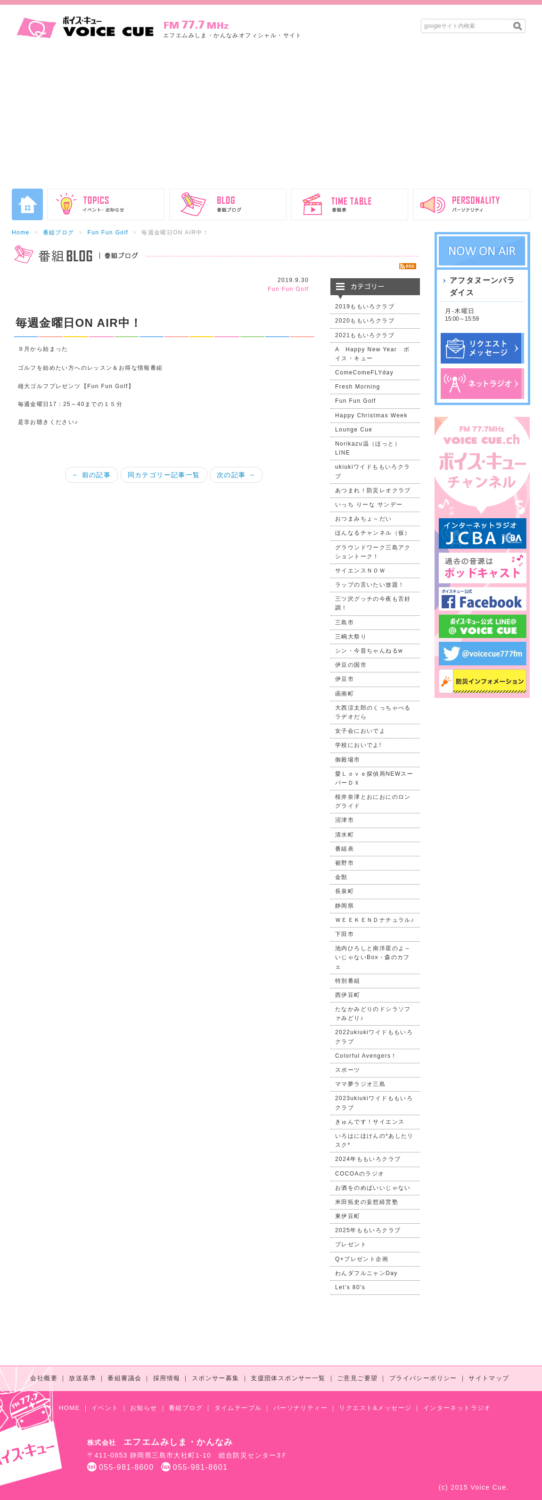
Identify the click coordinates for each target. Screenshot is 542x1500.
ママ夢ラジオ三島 (360, 1084)
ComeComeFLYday (364, 372)
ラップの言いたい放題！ (369, 584)
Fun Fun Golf (107, 232)
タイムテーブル (238, 1407)
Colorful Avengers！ (366, 1055)
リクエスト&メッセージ (375, 1407)
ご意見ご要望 (357, 1378)
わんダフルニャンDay (366, 1273)
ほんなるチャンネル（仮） (373, 533)
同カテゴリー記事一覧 (164, 475)
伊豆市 (344, 679)
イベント (105, 1407)
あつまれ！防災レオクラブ (373, 490)
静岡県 (344, 906)
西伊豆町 (348, 995)
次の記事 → (236, 475)
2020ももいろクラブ (364, 320)
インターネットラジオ (457, 1407)
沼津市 (344, 820)
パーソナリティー (300, 1407)
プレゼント (351, 1244)
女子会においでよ (360, 731)
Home (21, 232)
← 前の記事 (91, 475)
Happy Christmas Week (371, 415)
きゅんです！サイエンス (369, 1122)
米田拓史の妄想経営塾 (366, 1202)
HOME (69, 1407)
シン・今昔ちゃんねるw (369, 650)
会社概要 (43, 1378)
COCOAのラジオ (360, 1173)
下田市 (344, 934)
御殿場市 (348, 759)
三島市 (344, 622)
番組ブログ (58, 232)
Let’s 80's (350, 1287)
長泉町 (344, 891)
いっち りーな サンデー (368, 504)
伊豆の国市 (351, 665)
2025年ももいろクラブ (368, 1230)
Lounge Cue (353, 429)
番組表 (344, 848)
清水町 (344, 834)
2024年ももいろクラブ (368, 1159)
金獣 (341, 877)
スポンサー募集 (215, 1378)
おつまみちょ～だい (363, 518)
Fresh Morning (357, 386)
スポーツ (348, 1070)
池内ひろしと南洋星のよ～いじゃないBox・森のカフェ (373, 957)
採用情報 (167, 1378)
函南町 (344, 693)
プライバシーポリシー (423, 1378)
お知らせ (143, 1407)
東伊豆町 (348, 1216)
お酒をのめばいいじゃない (373, 1188)
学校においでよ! (358, 745)
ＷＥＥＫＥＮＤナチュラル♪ (374, 920)
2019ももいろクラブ (364, 306)
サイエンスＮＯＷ (360, 570)
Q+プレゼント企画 (361, 1259)
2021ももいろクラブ (364, 335)
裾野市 (344, 863)
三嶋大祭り (351, 636)
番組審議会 (124, 1378)
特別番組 (348, 981)
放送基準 (82, 1378)
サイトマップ (488, 1378)
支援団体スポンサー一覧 (288, 1378)
